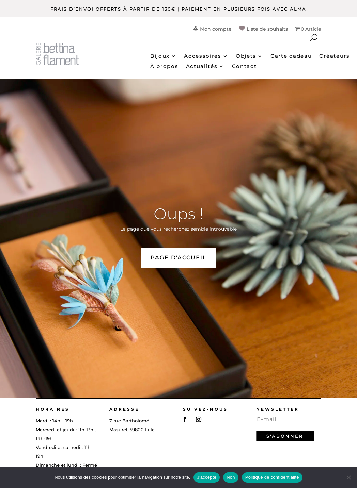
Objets (246, 56)
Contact (244, 66)
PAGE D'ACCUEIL (179, 257)
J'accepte (206, 477)
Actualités (202, 66)
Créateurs (334, 56)
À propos (164, 66)
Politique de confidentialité (272, 477)
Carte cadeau (291, 56)
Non (231, 477)
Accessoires (202, 56)
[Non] (348, 477)
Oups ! (178, 213)
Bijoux (160, 56)
